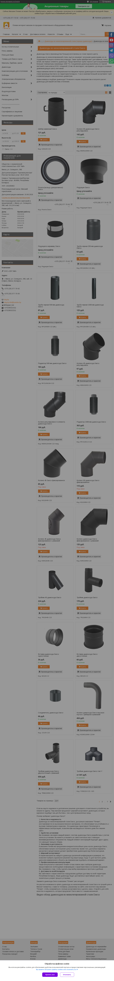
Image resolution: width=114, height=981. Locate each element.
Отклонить (67, 975)
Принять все (50, 975)
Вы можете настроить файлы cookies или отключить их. (56, 969)
